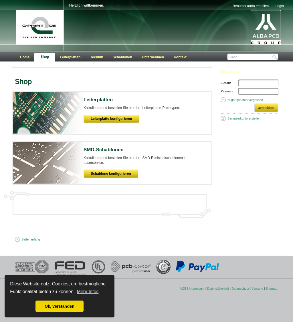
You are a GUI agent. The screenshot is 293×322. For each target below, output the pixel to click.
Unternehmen (153, 57)
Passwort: (228, 91)
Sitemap (271, 288)
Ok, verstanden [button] (59, 306)
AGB (183, 288)
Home (24, 57)
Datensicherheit (218, 288)
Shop (44, 57)
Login (280, 6)
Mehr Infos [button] (88, 291)
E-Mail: (226, 83)
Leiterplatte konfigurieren (111, 119)
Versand (257, 288)
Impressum (196, 288)
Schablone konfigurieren (111, 174)
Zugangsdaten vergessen (245, 100)
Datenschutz (240, 288)
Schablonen (122, 57)
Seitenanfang (30, 239)
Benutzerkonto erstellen (251, 6)
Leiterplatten (70, 57)
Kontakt (180, 57)
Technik (96, 57)
